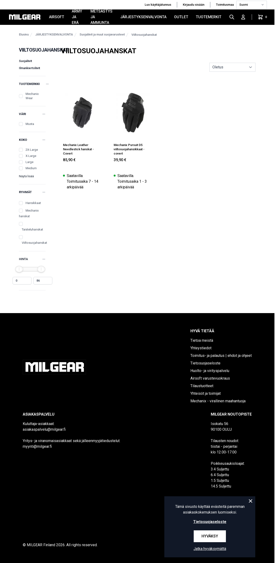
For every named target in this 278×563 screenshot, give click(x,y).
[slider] (19, 269)
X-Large (31, 156)
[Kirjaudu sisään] (243, 17)
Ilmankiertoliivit (29, 68)
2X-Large (32, 149)
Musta (30, 124)
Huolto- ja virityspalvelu (209, 370)
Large (29, 162)
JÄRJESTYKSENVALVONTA (143, 17)
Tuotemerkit (208, 17)
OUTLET (181, 17)
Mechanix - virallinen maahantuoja (218, 401)
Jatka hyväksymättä (209, 548)
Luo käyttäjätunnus (158, 4)
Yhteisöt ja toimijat (205, 393)
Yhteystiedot (200, 348)
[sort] (232, 67)
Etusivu (24, 34)
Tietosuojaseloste (205, 363)
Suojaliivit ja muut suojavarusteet (102, 34)
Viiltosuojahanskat (144, 34)
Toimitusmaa (225, 4)
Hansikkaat (33, 203)
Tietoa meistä (201, 340)
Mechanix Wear (32, 96)
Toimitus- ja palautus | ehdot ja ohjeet (221, 355)
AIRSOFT (56, 17)
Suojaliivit (25, 61)
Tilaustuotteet (201, 386)
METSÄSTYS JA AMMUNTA (101, 17)
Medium (31, 168)
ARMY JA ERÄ (77, 17)
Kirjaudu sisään (193, 4)
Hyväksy (210, 536)
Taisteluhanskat (32, 229)
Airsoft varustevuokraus (210, 378)
